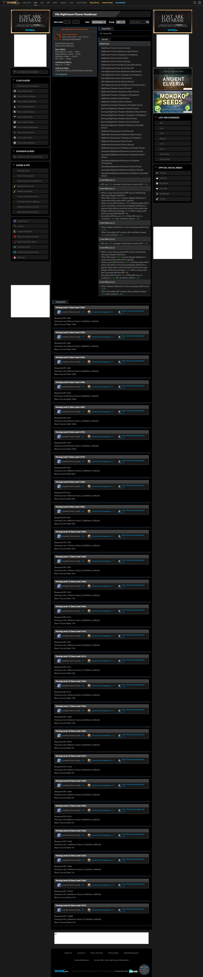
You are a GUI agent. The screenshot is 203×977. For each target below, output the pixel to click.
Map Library (94, 2)
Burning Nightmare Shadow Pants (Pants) (119, 118)
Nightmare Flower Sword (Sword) (115, 48)
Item (35, 2)
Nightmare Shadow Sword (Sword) (116, 88)
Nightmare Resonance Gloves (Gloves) (117, 144)
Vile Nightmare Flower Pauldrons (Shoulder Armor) (123, 85)
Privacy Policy (113, 953)
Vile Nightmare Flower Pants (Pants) (116, 78)
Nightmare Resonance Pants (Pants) (116, 141)
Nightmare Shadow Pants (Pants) (115, 98)
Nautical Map (107, 2)
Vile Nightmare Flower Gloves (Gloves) (117, 81)
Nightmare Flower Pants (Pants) (115, 58)
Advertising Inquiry (131, 953)
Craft (42, 2)
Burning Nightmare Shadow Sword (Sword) (120, 108)
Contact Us (81, 953)
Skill (48, 2)
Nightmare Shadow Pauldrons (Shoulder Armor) (122, 105)
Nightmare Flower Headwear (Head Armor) (119, 51)
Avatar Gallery (81, 2)
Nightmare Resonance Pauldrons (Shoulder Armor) (123, 148)
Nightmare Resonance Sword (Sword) (117, 131)
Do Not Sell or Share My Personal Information (111, 960)
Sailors (55, 2)
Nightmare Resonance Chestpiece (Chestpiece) (121, 137)
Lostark (5, 2)
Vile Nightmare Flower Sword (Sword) (117, 68)
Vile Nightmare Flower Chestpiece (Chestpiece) (121, 74)
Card (71, 2)
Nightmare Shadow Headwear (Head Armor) (120, 91)
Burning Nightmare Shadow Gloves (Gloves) (120, 121)
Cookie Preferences (81, 960)
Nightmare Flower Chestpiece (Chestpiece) (119, 54)
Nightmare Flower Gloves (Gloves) (116, 61)
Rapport (63, 2)
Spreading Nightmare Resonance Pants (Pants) (121, 166)
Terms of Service (97, 953)
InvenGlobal (120, 2)
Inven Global (13, 2)
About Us (68, 953)
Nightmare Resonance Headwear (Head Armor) (121, 134)
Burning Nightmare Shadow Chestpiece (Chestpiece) (123, 115)
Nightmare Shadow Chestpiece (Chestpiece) (120, 95)
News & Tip (27, 2)
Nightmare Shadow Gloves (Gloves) (116, 101)
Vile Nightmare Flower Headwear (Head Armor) (121, 71)
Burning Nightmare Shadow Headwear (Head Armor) (124, 111)
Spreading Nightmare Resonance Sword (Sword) (122, 151)
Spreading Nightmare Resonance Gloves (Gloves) (122, 169)
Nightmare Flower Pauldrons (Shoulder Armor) (121, 64)
